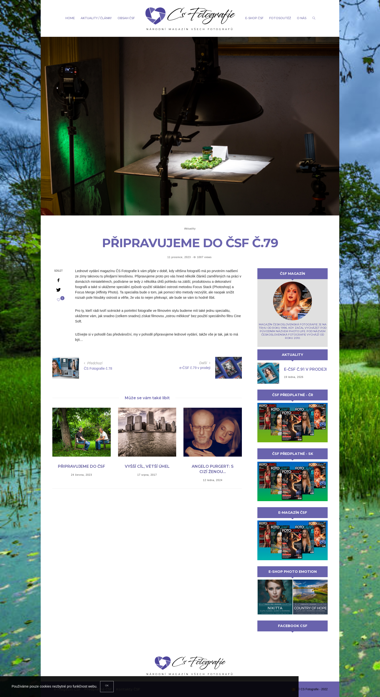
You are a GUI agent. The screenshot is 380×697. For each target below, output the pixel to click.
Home (70, 18)
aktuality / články (96, 18)
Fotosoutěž (280, 18)
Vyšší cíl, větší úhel (147, 466)
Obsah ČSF (126, 18)
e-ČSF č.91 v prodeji (305, 369)
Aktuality (190, 228)
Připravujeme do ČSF (81, 466)
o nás (301, 18)
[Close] (107, 686)
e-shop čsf (254, 18)
